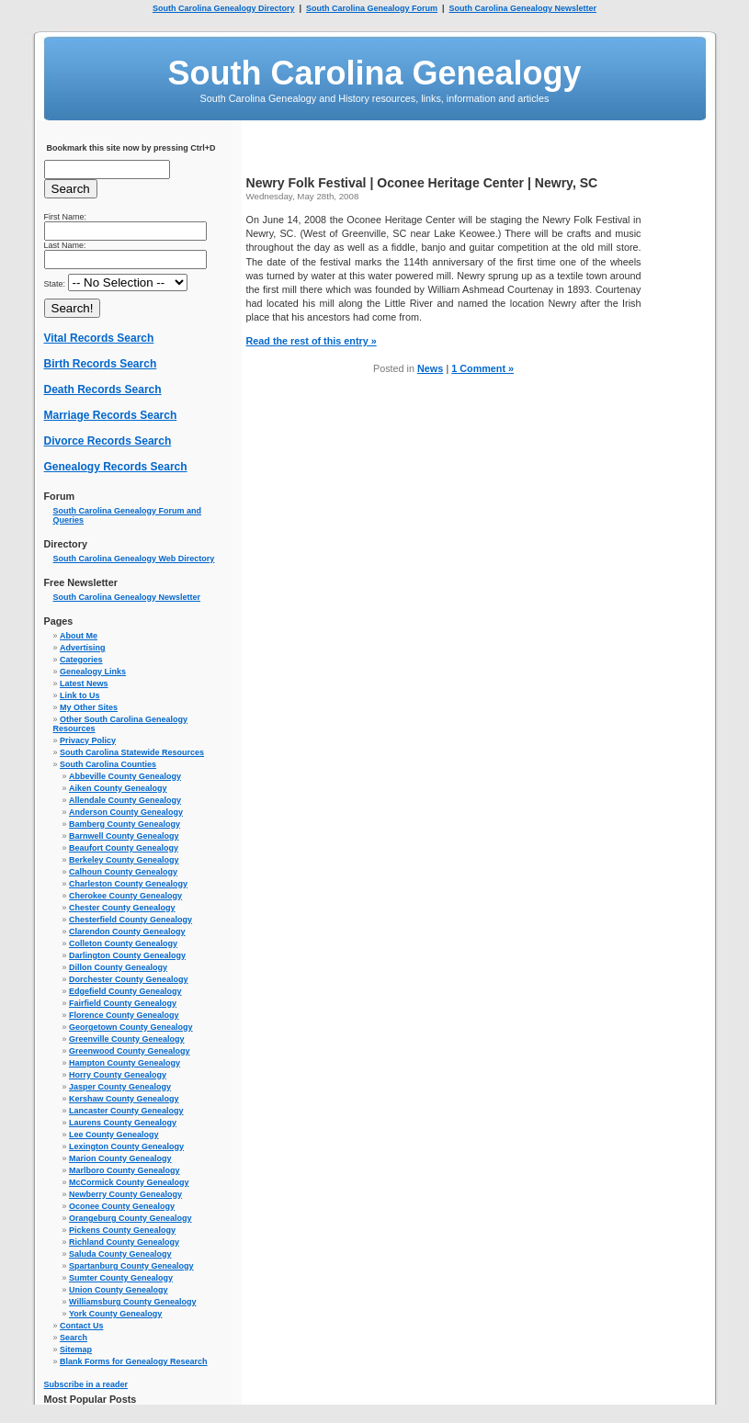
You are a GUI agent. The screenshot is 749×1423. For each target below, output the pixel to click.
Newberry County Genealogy (125, 1194)
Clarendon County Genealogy (127, 931)
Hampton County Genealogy (124, 1062)
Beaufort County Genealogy (123, 848)
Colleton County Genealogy (123, 943)
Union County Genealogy (118, 1289)
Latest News (84, 683)
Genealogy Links (93, 671)
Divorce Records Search (108, 441)
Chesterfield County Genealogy (130, 919)
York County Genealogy (115, 1313)
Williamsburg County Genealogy (132, 1301)
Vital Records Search (99, 338)
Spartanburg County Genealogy (131, 1266)
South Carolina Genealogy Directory (224, 8)
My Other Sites (89, 707)
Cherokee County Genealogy (125, 895)
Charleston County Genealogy (128, 883)
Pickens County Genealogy (122, 1230)
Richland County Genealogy (124, 1242)
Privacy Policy (88, 740)
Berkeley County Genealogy (124, 859)
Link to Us (80, 695)
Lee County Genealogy (114, 1134)
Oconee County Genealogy (122, 1206)
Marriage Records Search (110, 415)
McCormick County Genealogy (129, 1182)
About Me (78, 635)
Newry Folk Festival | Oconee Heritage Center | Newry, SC (422, 182)
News (430, 368)
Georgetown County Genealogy (131, 1027)
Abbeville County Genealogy (125, 776)
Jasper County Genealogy (120, 1086)
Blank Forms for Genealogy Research (134, 1361)
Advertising (83, 647)
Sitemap (76, 1349)
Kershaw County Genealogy (124, 1098)
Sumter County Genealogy (121, 1277)
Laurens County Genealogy (122, 1122)
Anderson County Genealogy (126, 812)
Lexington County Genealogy (126, 1146)
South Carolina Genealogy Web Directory (134, 558)
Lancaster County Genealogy (126, 1110)
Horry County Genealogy (117, 1074)
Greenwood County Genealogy (129, 1051)
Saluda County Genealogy (120, 1254)
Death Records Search (103, 389)
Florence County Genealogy (124, 1015)
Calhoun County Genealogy (123, 871)
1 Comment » (482, 368)
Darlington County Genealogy (127, 955)
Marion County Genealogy (120, 1158)
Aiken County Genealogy (118, 788)
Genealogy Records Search (115, 466)
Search (73, 1337)
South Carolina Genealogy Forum (371, 8)
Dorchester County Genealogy (128, 979)
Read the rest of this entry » (311, 340)
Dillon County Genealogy (118, 967)
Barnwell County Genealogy (124, 836)
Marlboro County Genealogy (124, 1170)
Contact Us (82, 1325)
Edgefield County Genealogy (125, 991)
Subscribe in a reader (86, 1384)
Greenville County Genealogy (127, 1039)
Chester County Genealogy (122, 907)
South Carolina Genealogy (374, 73)
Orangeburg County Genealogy (130, 1218)
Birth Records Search (100, 363)
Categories (81, 659)
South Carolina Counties (108, 764)
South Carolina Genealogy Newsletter (523, 8)
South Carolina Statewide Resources (132, 752)
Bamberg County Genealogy (124, 824)
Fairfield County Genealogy (122, 1003)
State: (115, 283)
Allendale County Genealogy (125, 800)
